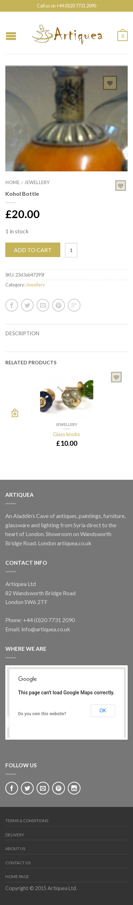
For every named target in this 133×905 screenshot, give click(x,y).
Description (22, 333)
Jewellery (37, 182)
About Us (15, 848)
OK (103, 710)
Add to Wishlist (110, 83)
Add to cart (33, 249)
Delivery (14, 834)
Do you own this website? (42, 713)
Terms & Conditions (26, 820)
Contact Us (18, 862)
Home (12, 182)
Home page (17, 876)
